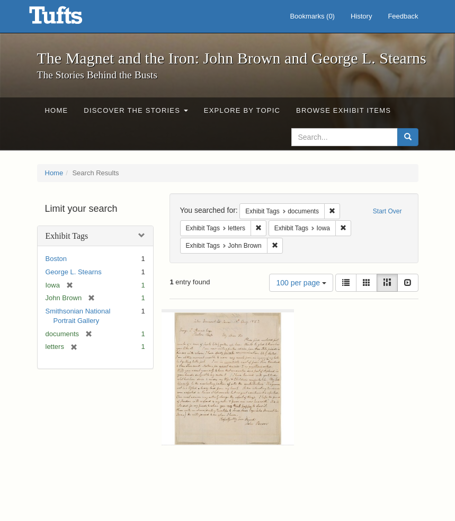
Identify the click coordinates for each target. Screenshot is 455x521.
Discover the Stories (136, 110)
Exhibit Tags (67, 235)
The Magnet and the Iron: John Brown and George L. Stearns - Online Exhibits (69, 18)
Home (56, 110)
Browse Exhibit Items (343, 110)
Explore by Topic (242, 110)
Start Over (387, 211)
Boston (56, 259)
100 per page (301, 283)
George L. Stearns (74, 272)
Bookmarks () (312, 16)
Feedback (403, 16)
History (361, 16)
